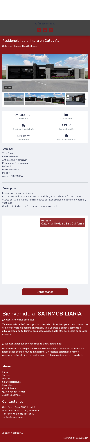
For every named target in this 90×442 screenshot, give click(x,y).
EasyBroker (82, 438)
